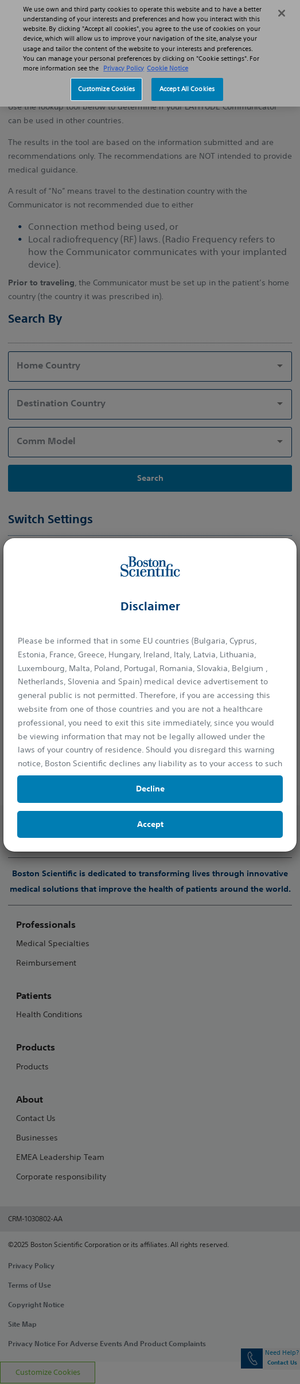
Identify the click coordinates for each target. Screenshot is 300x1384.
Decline (150, 788)
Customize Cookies (106, 82)
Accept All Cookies (187, 82)
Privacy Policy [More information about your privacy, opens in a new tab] (123, 61)
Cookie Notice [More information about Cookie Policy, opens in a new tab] (167, 61)
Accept (150, 824)
